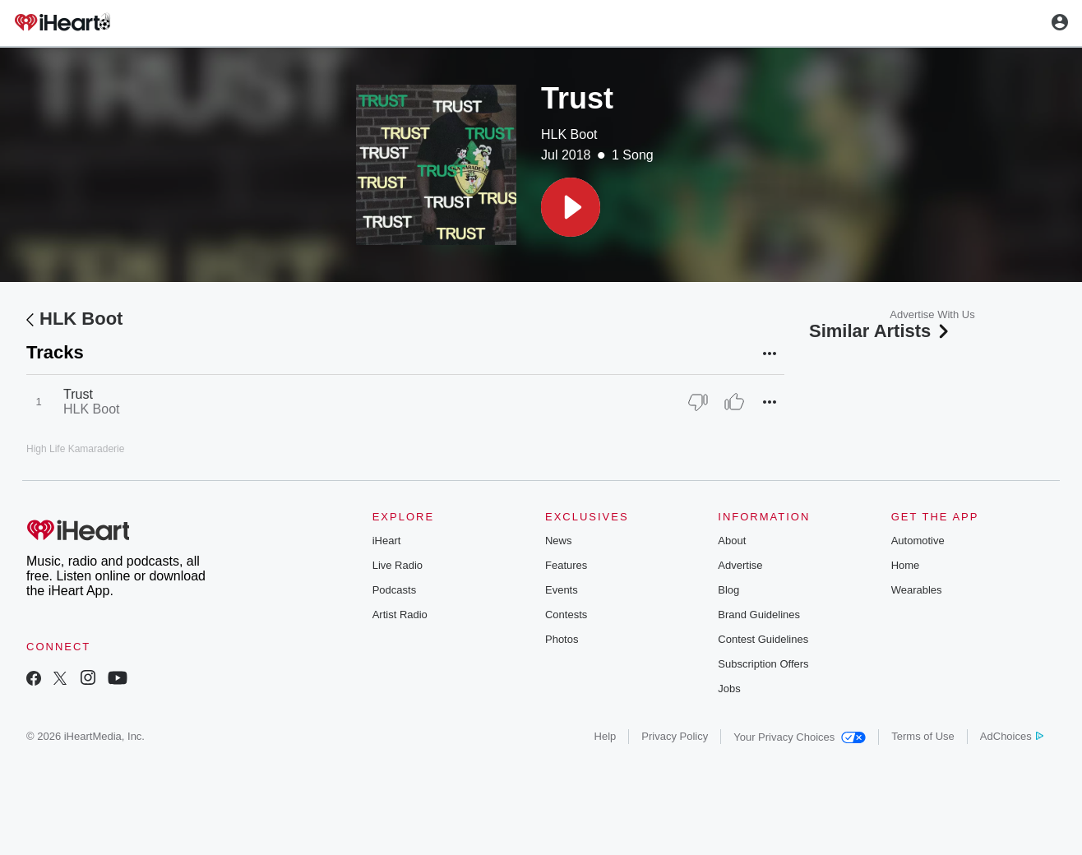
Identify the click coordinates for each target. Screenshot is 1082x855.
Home (905, 565)
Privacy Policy (674, 736)
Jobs (729, 688)
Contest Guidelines (763, 639)
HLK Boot (569, 134)
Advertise (740, 565)
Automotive (918, 540)
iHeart (386, 540)
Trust (78, 394)
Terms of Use (923, 736)
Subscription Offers (763, 664)
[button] (570, 207)
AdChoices (1011, 736)
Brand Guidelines (759, 614)
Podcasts (394, 590)
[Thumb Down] (698, 402)
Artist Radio (400, 614)
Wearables (916, 590)
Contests (566, 614)
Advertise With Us (932, 314)
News (558, 540)
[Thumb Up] (734, 402)
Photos (561, 639)
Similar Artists (880, 331)
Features (566, 565)
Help (605, 736)
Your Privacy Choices (799, 737)
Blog (728, 590)
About (732, 540)
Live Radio (397, 565)
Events (561, 590)
